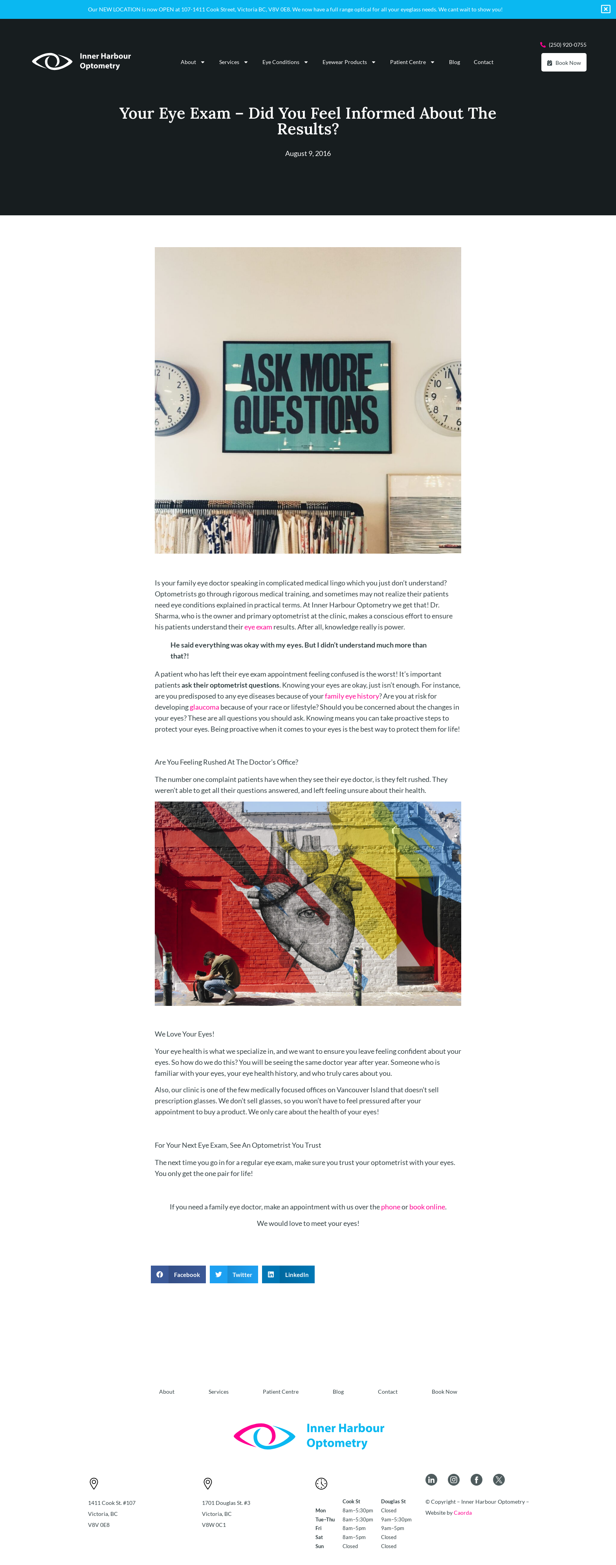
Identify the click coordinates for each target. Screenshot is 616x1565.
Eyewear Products (349, 62)
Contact (483, 62)
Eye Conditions (285, 62)
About (193, 62)
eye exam (258, 626)
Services (234, 62)
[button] (178, 1274)
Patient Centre (412, 62)
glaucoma (204, 707)
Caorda (463, 1512)
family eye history (352, 696)
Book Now (444, 1391)
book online (427, 1206)
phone (390, 1206)
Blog (454, 62)
